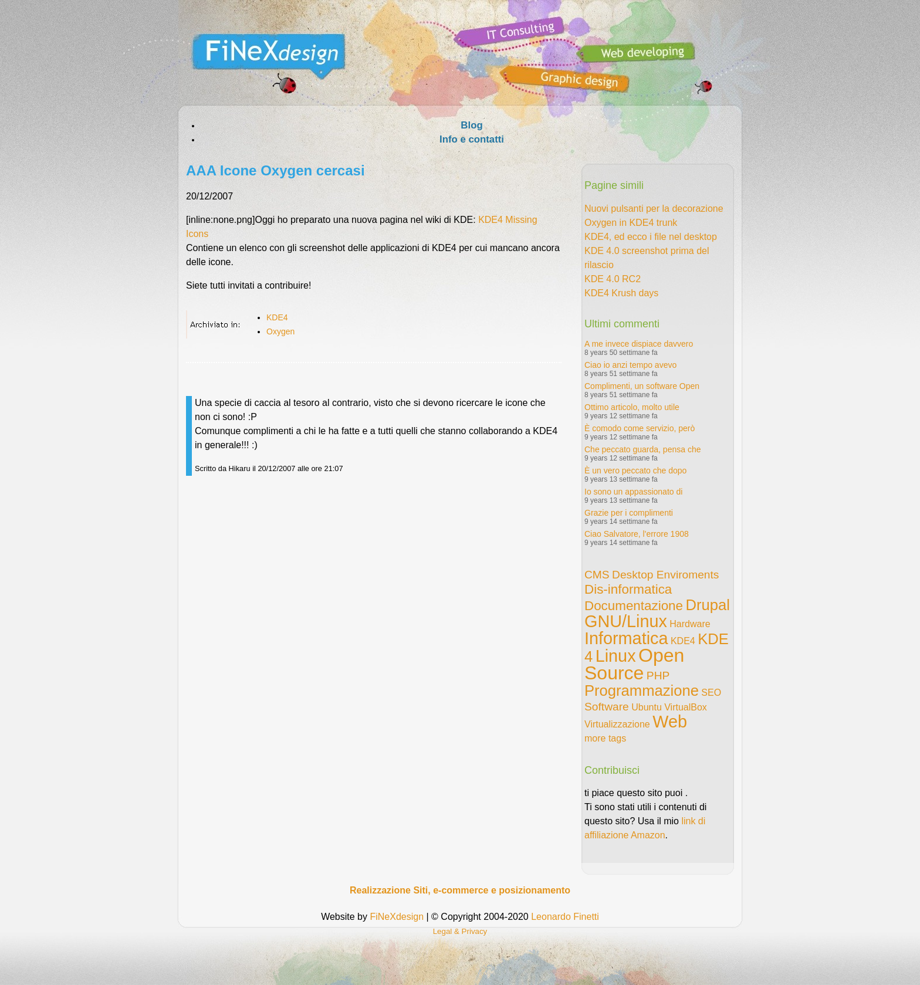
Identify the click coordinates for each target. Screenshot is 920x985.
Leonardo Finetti (565, 917)
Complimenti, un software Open (641, 386)
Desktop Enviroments (665, 574)
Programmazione (641, 690)
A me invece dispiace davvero (638, 343)
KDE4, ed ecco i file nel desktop (650, 237)
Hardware (689, 624)
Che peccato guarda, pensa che (642, 449)
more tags (605, 738)
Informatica (626, 638)
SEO (711, 693)
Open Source (634, 664)
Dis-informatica (628, 589)
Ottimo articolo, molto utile (631, 407)
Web (669, 721)
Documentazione (633, 605)
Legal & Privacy (460, 931)
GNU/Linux (625, 621)
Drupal (707, 605)
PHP (658, 675)
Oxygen (280, 331)
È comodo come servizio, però (639, 428)
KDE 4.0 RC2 (612, 279)
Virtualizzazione (617, 724)
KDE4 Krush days (621, 293)
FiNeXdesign (397, 917)
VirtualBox (685, 707)
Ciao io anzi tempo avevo (630, 365)
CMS (597, 574)
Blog (471, 125)
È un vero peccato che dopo (635, 470)
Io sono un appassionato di (633, 491)
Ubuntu (646, 707)
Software (606, 706)
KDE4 (277, 317)
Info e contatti (471, 139)
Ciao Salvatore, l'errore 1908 (636, 534)
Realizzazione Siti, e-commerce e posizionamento (460, 890)
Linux (616, 655)
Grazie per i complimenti (628, 512)
